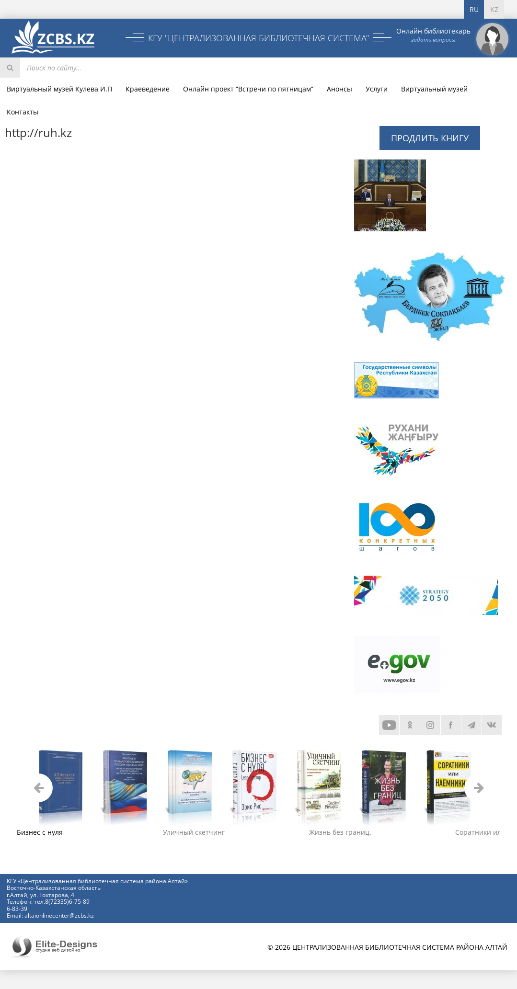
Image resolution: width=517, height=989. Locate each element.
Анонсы (339, 88)
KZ (494, 9)
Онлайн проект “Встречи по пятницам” (248, 88)
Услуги (377, 88)
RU (474, 9)
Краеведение (148, 88)
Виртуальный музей (434, 88)
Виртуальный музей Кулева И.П (59, 88)
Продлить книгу (430, 138)
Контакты (22, 111)
